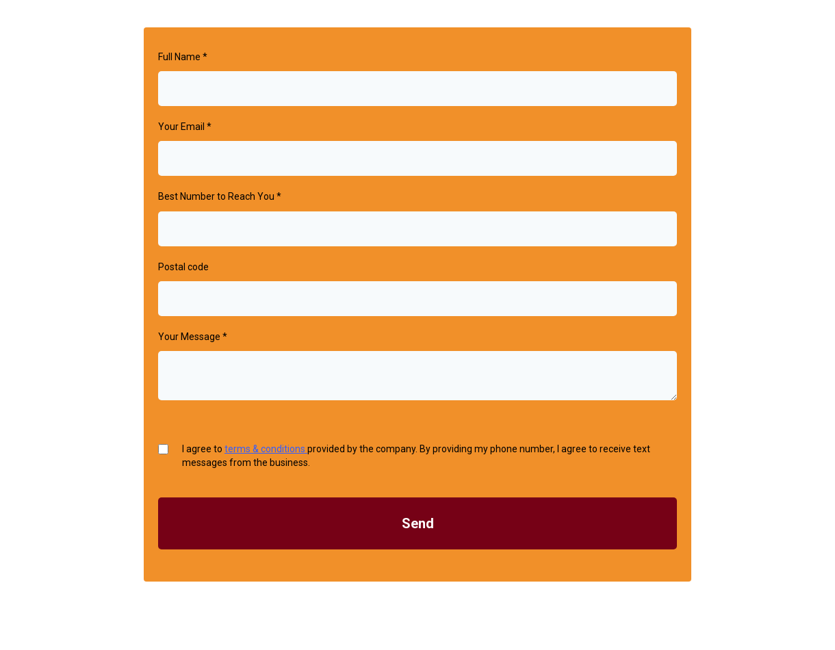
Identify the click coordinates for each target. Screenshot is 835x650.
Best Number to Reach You (219, 196)
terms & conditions (265, 448)
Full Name (182, 56)
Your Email (184, 126)
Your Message (192, 336)
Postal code (183, 266)
